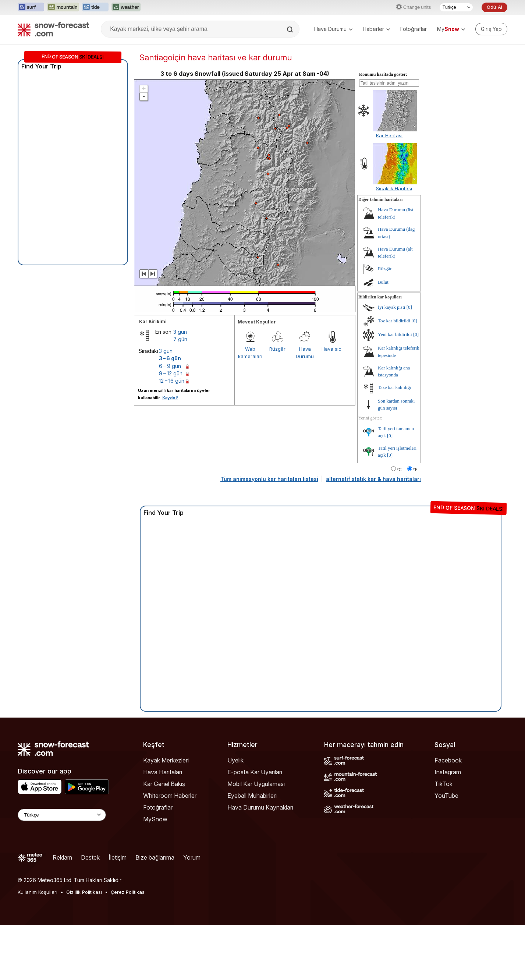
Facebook (448, 760)
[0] (409, 307)
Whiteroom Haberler (169, 795)
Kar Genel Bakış (164, 783)
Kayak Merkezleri (166, 760)
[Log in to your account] (491, 29)
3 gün (180, 332)
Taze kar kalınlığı (394, 387)
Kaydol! (170, 397)
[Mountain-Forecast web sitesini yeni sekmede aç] (63, 7)
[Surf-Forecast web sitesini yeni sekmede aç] (31, 7)
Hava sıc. (332, 349)
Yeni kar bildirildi (395, 334)
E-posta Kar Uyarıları (254, 772)
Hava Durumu (333, 29)
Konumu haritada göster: (383, 74)
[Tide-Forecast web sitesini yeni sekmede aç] (95, 7)
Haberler (376, 29)
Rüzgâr (277, 349)
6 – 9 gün (170, 366)
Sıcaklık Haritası (394, 188)
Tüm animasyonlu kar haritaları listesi (269, 479)
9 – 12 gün (170, 373)
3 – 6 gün (170, 358)
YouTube (446, 795)
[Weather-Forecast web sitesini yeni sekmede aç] (126, 7)
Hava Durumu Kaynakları (260, 807)
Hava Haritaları (162, 772)
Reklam (62, 857)
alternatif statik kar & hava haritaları (373, 479)
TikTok (443, 783)
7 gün (180, 339)
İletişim (118, 857)
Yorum (192, 857)
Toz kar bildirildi (394, 320)
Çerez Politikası (128, 892)
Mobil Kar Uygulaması (256, 783)
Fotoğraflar (413, 29)
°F (415, 469)
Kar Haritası (389, 135)
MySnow (155, 819)
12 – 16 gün (171, 381)
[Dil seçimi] (456, 7)
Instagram (447, 772)
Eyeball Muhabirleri (252, 795)
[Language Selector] (62, 815)
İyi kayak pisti (391, 307)
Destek (90, 857)
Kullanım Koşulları (37, 892)
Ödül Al (494, 7)
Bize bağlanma (154, 857)
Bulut (383, 282)
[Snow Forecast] (53, 29)
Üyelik (235, 760)
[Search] (290, 29)
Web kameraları (250, 352)
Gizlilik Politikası (84, 892)
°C (399, 469)
